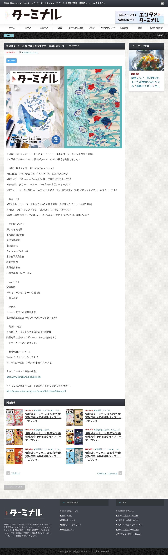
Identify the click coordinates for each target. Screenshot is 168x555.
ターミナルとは (76, 28)
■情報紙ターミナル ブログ (70, 525)
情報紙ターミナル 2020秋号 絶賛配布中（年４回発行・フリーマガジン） (103, 437)
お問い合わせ (156, 28)
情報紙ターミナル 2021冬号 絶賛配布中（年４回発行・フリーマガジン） (103, 456)
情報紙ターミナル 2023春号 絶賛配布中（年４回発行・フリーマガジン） (43, 417)
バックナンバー (108, 28)
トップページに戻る (14, 487)
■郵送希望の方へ (67, 529)
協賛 (60, 28)
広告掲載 (124, 28)
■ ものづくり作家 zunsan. (127, 515)
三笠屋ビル (15, 473)
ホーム (12, 28)
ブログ (92, 28)
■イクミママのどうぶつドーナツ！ (130, 525)
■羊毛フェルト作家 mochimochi (128, 534)
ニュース (44, 28)
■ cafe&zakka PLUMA (125, 511)
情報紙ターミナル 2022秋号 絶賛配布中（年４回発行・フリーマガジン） (43, 437)
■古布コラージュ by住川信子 (127, 529)
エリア (28, 28)
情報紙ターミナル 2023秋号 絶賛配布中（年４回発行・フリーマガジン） (103, 417)
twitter (162, 3)
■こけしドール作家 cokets (127, 520)
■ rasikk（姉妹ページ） (69, 511)
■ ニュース (55, 410)
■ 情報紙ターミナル (30, 52)
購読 (140, 28)
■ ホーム (115, 449)
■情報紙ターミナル (67, 520)
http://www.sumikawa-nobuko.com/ (23, 377)
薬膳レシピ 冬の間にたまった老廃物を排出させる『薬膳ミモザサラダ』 (145, 82)
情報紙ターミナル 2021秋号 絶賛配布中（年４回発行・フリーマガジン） (43, 456)
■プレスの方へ (66, 515)
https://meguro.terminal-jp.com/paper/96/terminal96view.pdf (36, 391)
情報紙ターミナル (81, 551)
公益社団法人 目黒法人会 (107, 473)
